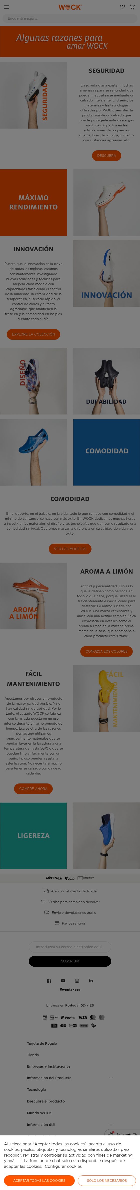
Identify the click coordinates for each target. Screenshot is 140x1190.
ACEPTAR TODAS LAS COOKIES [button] (39, 1181)
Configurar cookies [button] (63, 1166)
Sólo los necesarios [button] (107, 1181)
